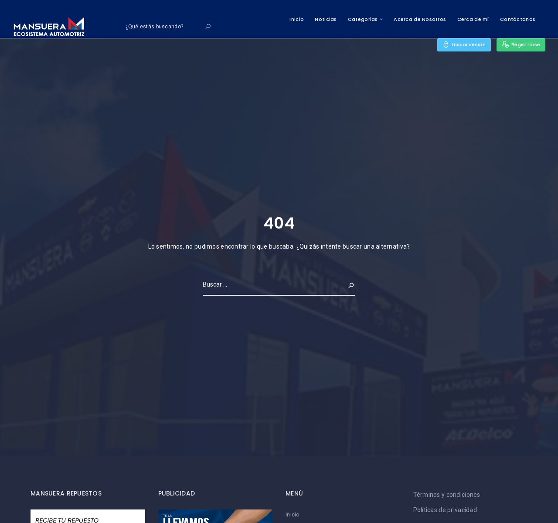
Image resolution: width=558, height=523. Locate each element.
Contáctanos (517, 19)
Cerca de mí (473, 19)
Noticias (326, 19)
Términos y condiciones (446, 494)
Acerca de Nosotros (420, 19)
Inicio (296, 19)
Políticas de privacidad (445, 509)
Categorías (363, 19)
